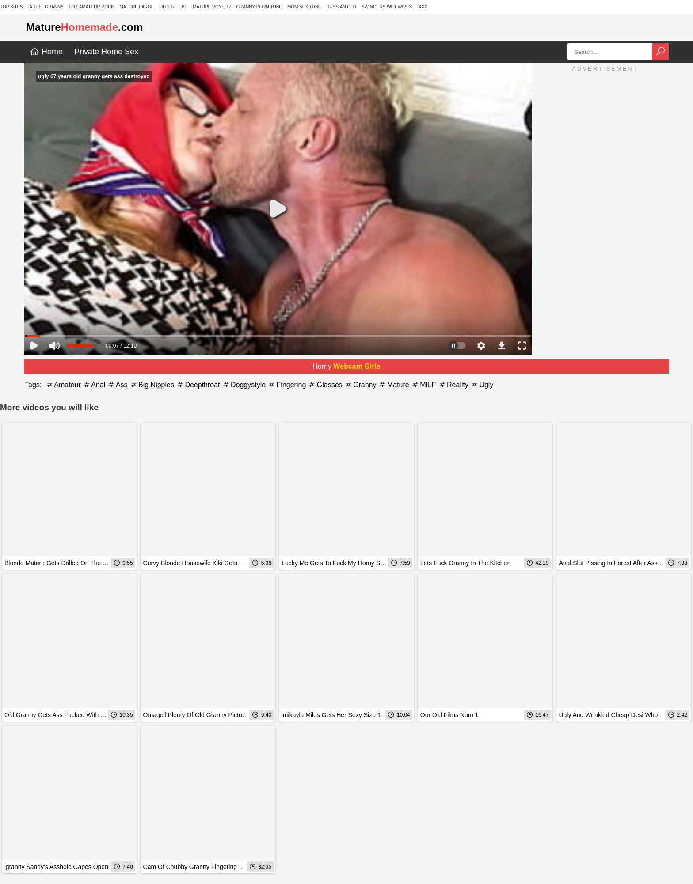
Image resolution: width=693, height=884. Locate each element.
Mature (393, 385)
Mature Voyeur (212, 6)
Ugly (481, 385)
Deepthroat (198, 385)
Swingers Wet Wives (387, 6)
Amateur (63, 385)
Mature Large (136, 6)
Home (46, 52)
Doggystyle (244, 385)
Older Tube (173, 6)
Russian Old (341, 6)
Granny (360, 385)
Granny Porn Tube (259, 6)
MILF (423, 385)
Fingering (286, 385)
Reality (453, 385)
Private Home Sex (106, 51)
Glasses (325, 385)
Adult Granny (47, 6)
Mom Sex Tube (304, 6)
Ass (117, 385)
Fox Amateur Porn (91, 6)
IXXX (422, 6)
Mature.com (84, 27)
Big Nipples (151, 385)
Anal (94, 385)
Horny (346, 366)
